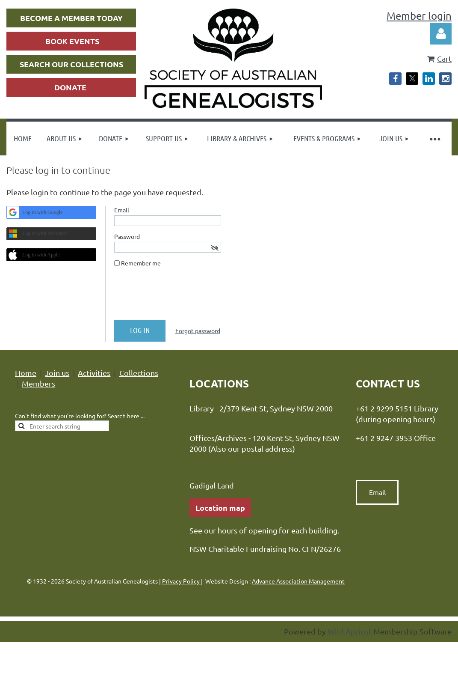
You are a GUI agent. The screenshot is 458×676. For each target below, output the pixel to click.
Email (377, 492)
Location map (220, 507)
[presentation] (179, 296)
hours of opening (247, 530)
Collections (138, 372)
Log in (441, 34)
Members (38, 383)
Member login (419, 15)
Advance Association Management (298, 581)
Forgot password (197, 330)
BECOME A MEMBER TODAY (71, 18)
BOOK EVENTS (72, 41)
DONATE (70, 87)
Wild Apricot (350, 631)
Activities (94, 372)
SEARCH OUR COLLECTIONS (71, 64)
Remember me (141, 263)
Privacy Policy (181, 581)
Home (25, 372)
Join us (57, 372)
